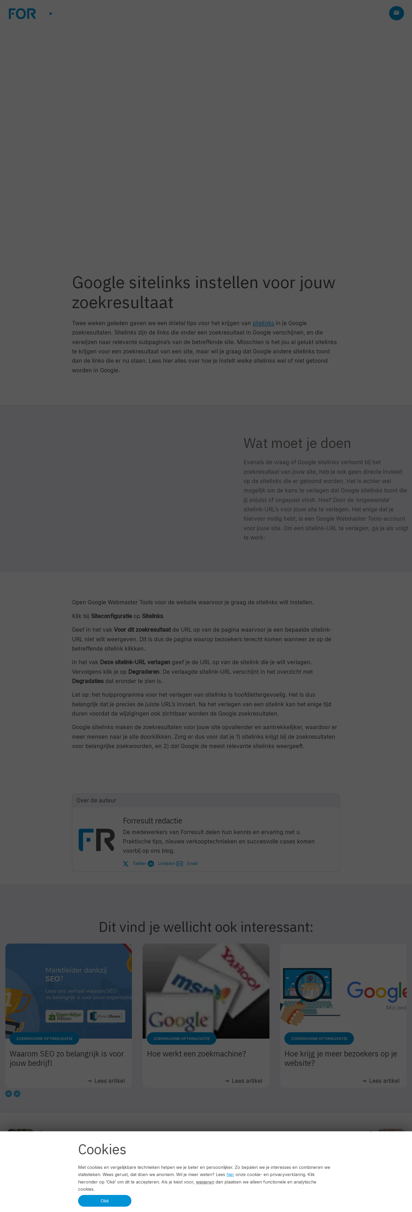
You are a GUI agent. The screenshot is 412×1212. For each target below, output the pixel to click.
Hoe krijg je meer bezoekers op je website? (340, 1058)
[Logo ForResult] (48, 13)
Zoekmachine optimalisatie (44, 1038)
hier (230, 1174)
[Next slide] (17, 1094)
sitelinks (263, 323)
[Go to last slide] (8, 1094)
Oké (105, 1200)
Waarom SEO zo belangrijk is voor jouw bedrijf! (67, 1058)
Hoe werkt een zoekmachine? (196, 1053)
